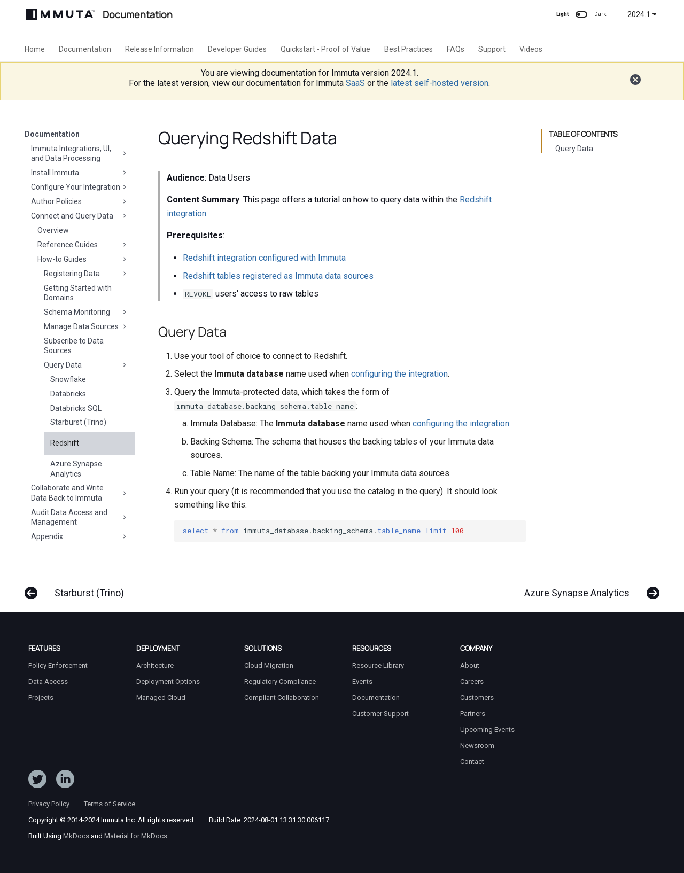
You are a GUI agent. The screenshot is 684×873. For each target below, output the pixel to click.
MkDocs (76, 836)
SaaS (355, 83)
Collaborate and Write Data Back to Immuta (79, 493)
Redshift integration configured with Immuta (264, 258)
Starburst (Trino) (78, 422)
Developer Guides (237, 49)
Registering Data (86, 273)
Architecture (155, 665)
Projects (40, 697)
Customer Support (380, 714)
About (469, 665)
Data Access (48, 681)
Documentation (85, 49)
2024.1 (642, 14)
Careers (472, 681)
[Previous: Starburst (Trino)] (78, 587)
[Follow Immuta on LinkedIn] (65, 781)
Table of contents (583, 134)
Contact (472, 762)
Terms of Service (109, 804)
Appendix (79, 536)
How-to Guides (82, 259)
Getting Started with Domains (78, 293)
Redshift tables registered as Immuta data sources (278, 276)
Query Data (86, 365)
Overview (53, 230)
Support (492, 49)
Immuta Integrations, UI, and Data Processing (79, 153)
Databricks (68, 393)
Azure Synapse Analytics (76, 468)
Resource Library (378, 665)
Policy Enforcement (58, 665)
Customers (477, 697)
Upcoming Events (487, 730)
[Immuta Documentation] (60, 14)
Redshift (64, 443)
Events (362, 681)
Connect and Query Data (79, 216)
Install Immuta (79, 172)
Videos (530, 49)
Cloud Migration (268, 665)
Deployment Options (168, 681)
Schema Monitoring (86, 312)
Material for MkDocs (135, 836)
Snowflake (68, 379)
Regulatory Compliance (280, 681)
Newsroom (477, 746)
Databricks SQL (76, 408)
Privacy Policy (48, 804)
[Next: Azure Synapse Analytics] (588, 587)
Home (35, 49)
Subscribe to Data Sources (74, 346)
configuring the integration (399, 374)
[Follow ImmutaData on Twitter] (37, 781)
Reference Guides (82, 244)
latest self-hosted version (439, 83)
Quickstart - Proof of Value (325, 49)
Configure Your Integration (79, 187)
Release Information (159, 49)
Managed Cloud (160, 697)
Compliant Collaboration (281, 697)
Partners (472, 714)
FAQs (455, 49)
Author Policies (79, 201)
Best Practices (408, 49)
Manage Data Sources (86, 326)
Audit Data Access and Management (79, 517)
